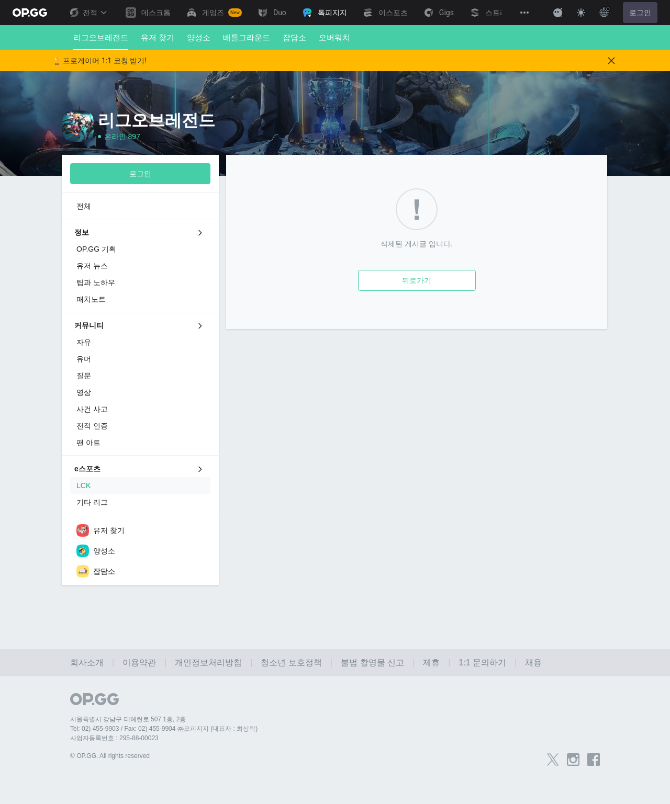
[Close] (611, 60)
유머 (83, 359)
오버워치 (334, 37)
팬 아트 (88, 442)
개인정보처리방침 (208, 662)
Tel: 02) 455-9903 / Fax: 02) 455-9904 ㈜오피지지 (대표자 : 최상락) (164, 728)
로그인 (640, 12)
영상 (83, 392)
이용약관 (139, 662)
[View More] (524, 12)
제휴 (431, 662)
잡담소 (294, 37)
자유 (83, 342)
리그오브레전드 (100, 41)
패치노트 (91, 299)
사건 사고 (92, 409)
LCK (83, 485)
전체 (83, 206)
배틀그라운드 (246, 37)
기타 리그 (92, 502)
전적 (88, 12)
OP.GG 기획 (96, 249)
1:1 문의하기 (482, 662)
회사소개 (87, 662)
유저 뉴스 (92, 266)
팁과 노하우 (95, 282)
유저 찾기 (157, 37)
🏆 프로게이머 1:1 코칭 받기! (99, 60)
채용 (533, 662)
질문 (83, 375)
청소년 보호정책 (291, 662)
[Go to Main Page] (30, 12)
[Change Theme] (581, 12)
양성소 (198, 37)
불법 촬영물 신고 (372, 662)
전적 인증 (92, 426)
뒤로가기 (416, 280)
